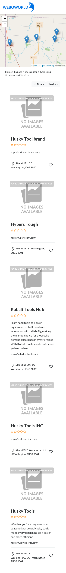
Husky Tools (23, 511)
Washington (31, 71)
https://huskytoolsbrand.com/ (25, 152)
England (18, 71)
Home (8, 71)
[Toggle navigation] (58, 7)
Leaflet (34, 66)
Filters (38, 84)
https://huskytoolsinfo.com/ (24, 542)
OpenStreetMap (48, 66)
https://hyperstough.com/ (23, 237)
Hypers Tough (24, 224)
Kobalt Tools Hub (27, 309)
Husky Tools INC (27, 425)
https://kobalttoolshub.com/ (24, 354)
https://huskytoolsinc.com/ (24, 439)
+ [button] (5, 19)
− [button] (5, 24)
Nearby (52, 84)
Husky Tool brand (28, 138)
